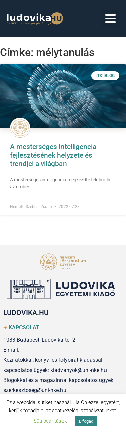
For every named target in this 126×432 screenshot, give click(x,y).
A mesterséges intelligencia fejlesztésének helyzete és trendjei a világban (53, 155)
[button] (111, 19)
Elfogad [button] (86, 421)
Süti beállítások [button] (50, 421)
